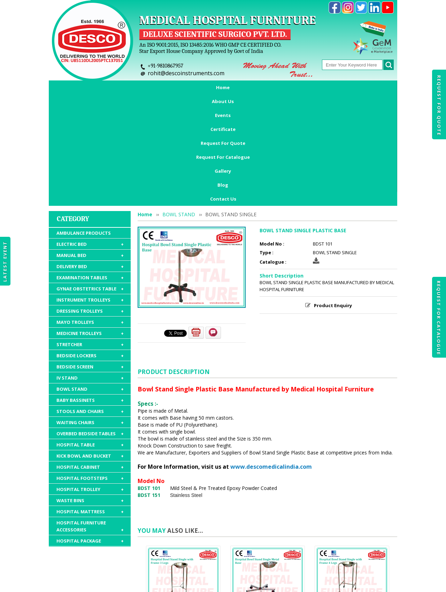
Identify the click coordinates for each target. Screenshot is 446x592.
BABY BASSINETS (90, 302)
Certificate (178, 87)
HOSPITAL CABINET (90, 369)
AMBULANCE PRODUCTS (83, 135)
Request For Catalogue (439, 318)
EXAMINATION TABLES (90, 180)
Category (73, 121)
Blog (369, 87)
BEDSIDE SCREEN (90, 269)
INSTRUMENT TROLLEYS (90, 202)
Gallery (341, 87)
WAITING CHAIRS (90, 324)
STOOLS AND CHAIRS (90, 313)
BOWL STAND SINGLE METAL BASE (268, 516)
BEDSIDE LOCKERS (90, 258)
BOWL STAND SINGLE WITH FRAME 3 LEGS (183, 516)
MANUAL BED (90, 157)
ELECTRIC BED (90, 146)
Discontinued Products (323, 551)
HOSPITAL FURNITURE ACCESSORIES (90, 429)
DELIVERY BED (90, 168)
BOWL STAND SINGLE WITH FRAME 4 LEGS (352, 516)
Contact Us (223, 101)
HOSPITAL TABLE (90, 347)
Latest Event (5, 261)
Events (143, 87)
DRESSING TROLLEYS (90, 213)
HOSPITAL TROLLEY (90, 391)
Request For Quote (439, 105)
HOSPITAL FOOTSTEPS (90, 380)
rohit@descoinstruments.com (186, 73)
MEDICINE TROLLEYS (90, 235)
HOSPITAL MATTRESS (90, 414)
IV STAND (90, 280)
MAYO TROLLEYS (90, 224)
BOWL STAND (90, 291)
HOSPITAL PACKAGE (90, 443)
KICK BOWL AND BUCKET (90, 358)
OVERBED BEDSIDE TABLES (90, 336)
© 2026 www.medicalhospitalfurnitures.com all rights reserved (119, 583)
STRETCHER (90, 246)
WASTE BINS (90, 402)
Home (77, 87)
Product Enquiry (333, 208)
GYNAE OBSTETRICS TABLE (90, 191)
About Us (110, 87)
